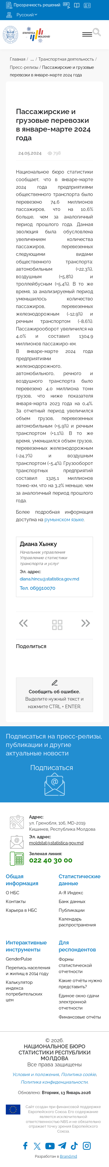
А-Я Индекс (71, 892)
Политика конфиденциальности (54, 1082)
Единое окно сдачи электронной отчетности (79, 1002)
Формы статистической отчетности (75, 965)
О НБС (12, 892)
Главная (17, 59)
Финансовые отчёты (80, 1017)
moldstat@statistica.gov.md (56, 843)
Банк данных (72, 901)
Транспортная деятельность (66, 59)
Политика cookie (78, 1074)
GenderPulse (19, 959)
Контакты (16, 901)
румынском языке (64, 519)
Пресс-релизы (24, 67)
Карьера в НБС (21, 910)
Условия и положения (35, 1074)
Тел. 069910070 (37, 588)
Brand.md (68, 1156)
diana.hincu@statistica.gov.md (49, 579)
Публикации (72, 910)
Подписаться (51, 767)
